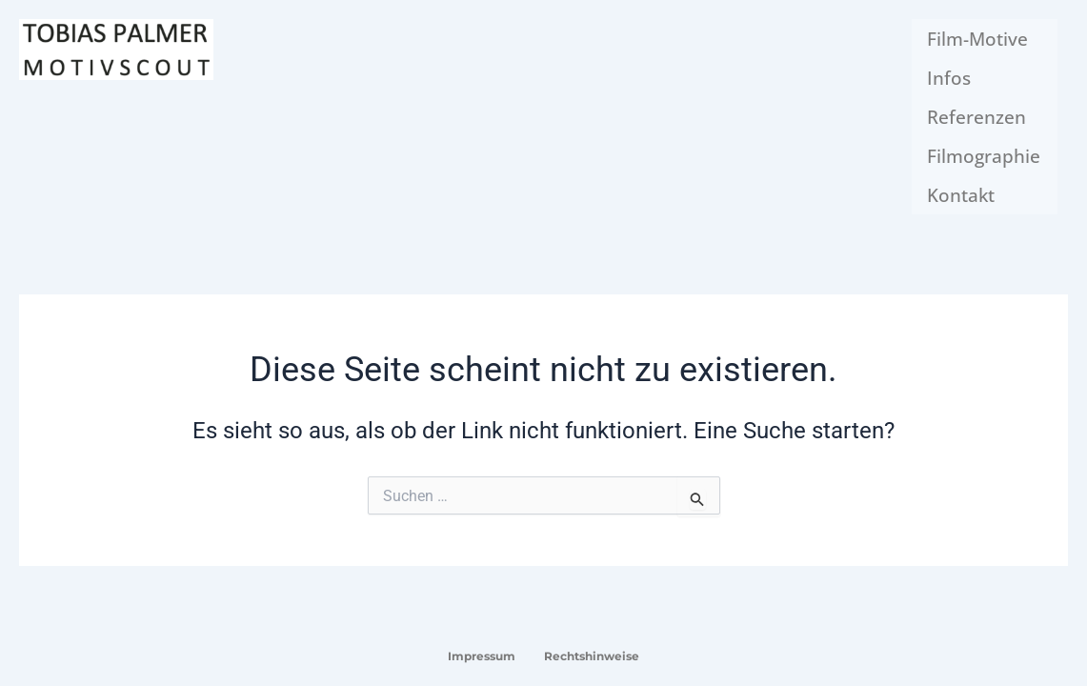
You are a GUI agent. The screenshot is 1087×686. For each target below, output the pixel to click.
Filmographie (986, 141)
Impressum (481, 656)
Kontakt (963, 176)
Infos (950, 71)
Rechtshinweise (591, 656)
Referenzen (979, 106)
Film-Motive (979, 36)
